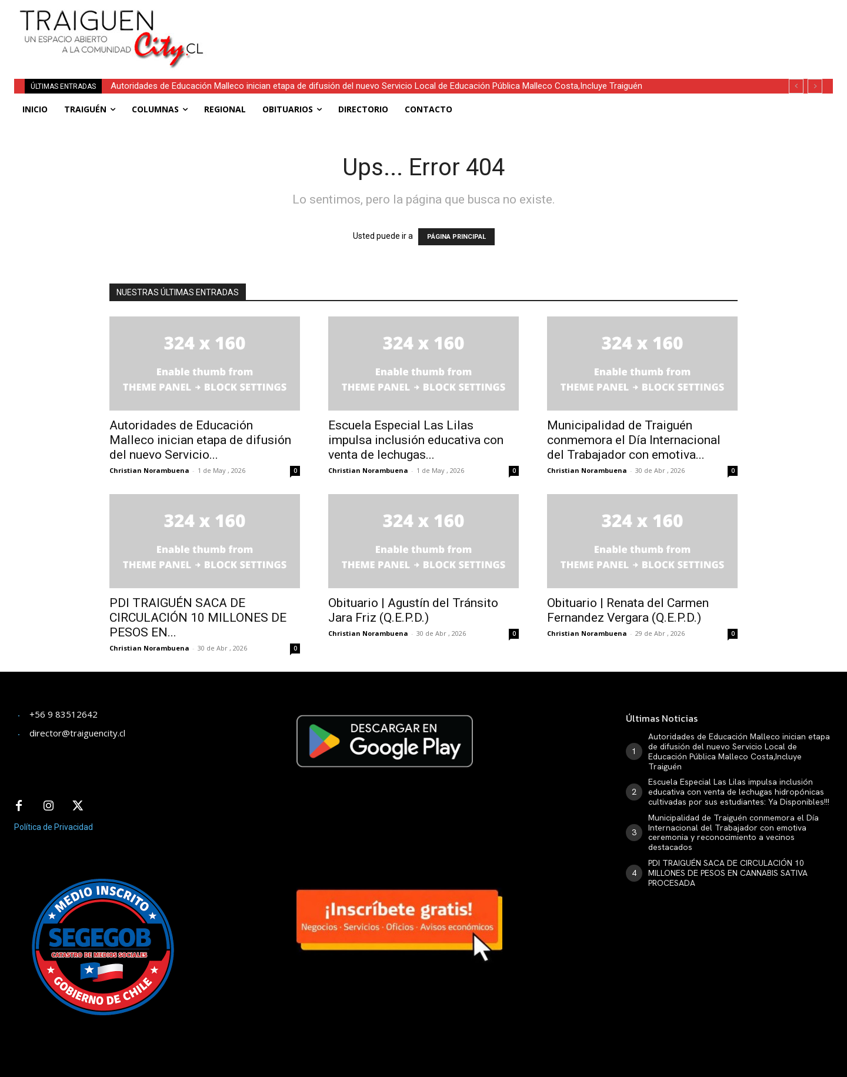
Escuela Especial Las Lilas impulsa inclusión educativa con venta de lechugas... (415, 440)
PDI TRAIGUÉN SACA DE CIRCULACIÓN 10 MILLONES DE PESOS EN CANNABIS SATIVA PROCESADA (728, 873)
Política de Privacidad (53, 827)
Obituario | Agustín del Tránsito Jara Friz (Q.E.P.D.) (413, 610)
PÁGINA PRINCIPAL (456, 237)
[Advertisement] (510, 26)
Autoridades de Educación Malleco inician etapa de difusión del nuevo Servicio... (200, 440)
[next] (815, 86)
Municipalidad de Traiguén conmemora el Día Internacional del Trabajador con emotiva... (634, 440)
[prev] (796, 86)
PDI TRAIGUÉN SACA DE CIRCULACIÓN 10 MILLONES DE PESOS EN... (197, 617)
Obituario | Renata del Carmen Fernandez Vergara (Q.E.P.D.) (628, 610)
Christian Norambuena (149, 470)
